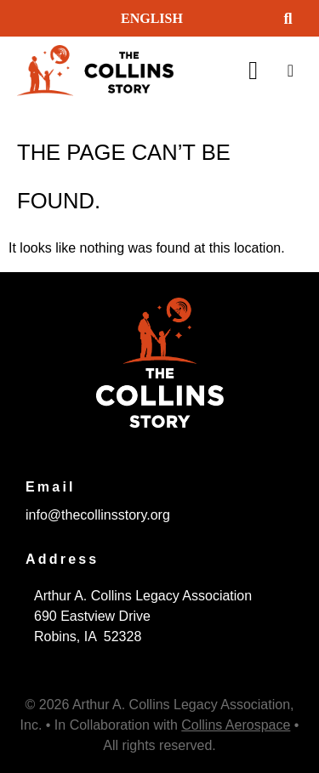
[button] (288, 18)
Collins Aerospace (235, 725)
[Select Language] (189, 19)
